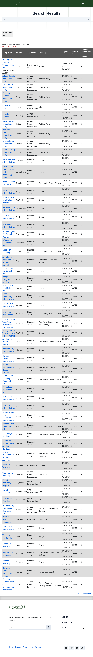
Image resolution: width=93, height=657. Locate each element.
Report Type (32, 53)
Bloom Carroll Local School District (8, 200)
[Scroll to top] (87, 651)
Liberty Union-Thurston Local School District (8, 333)
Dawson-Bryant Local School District (8, 359)
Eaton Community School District (8, 296)
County (19, 53)
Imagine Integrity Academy (6, 279)
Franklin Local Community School (8, 426)
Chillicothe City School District (7, 271)
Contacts (18, 647)
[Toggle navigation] (82, 3)
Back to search (83, 593)
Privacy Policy (28, 647)
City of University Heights (6, 483)
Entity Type (43, 53)
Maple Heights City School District (8, 234)
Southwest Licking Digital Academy (8, 443)
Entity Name (7, 53)
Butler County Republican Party (8, 124)
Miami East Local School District (7, 390)
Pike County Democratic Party (7, 87)
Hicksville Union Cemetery (6, 519)
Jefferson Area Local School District (8, 243)
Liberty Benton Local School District (8, 288)
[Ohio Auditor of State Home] (14, 3)
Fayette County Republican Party (8, 144)
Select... (7, 19)
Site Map (38, 647)
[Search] (48, 627)
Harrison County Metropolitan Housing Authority (8, 454)
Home (11, 647)
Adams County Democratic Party (8, 79)
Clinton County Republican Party (8, 152)
